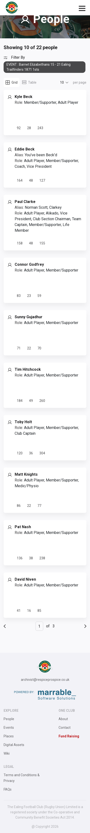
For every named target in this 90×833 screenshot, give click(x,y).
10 (62, 82)
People (9, 719)
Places (9, 736)
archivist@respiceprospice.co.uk (45, 680)
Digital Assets (14, 745)
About (63, 719)
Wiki (7, 753)
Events (9, 727)
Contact (65, 727)
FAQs (8, 789)
